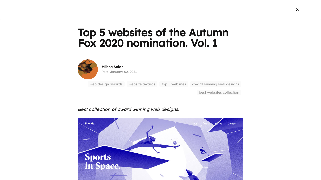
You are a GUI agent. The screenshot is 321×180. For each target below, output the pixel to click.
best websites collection (219, 92)
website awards (142, 84)
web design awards (106, 84)
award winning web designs (215, 84)
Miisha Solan (112, 67)
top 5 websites (174, 84)
